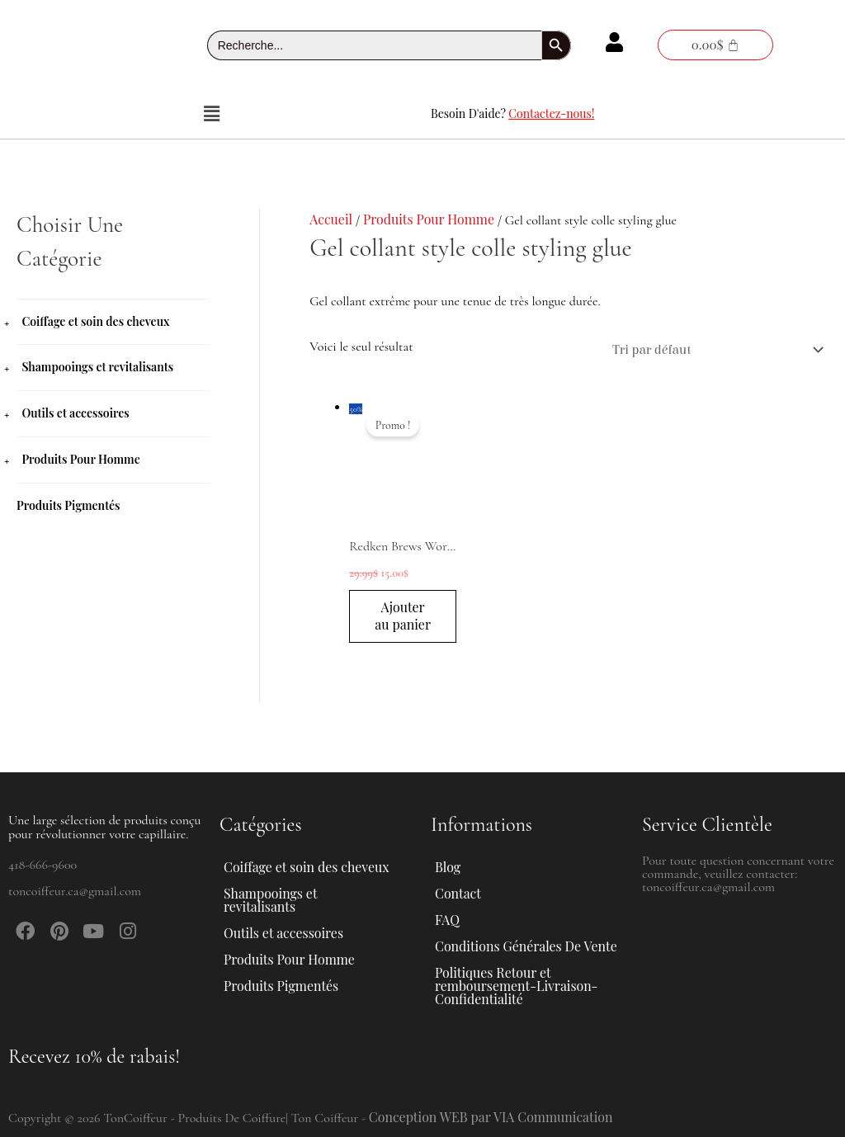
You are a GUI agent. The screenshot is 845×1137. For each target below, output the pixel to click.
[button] (211, 114)
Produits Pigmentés (68, 503)
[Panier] (715, 45)
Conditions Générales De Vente (526, 946)
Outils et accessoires (75, 412)
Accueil (330, 219)
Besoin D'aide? (512, 113)
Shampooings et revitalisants (97, 367)
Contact (458, 893)
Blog (447, 866)
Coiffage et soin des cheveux (95, 321)
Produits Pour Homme (80, 457)
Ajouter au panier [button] (403, 625)
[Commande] (714, 350)
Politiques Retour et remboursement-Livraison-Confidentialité (517, 985)
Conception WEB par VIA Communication (492, 1116)
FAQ (447, 919)
